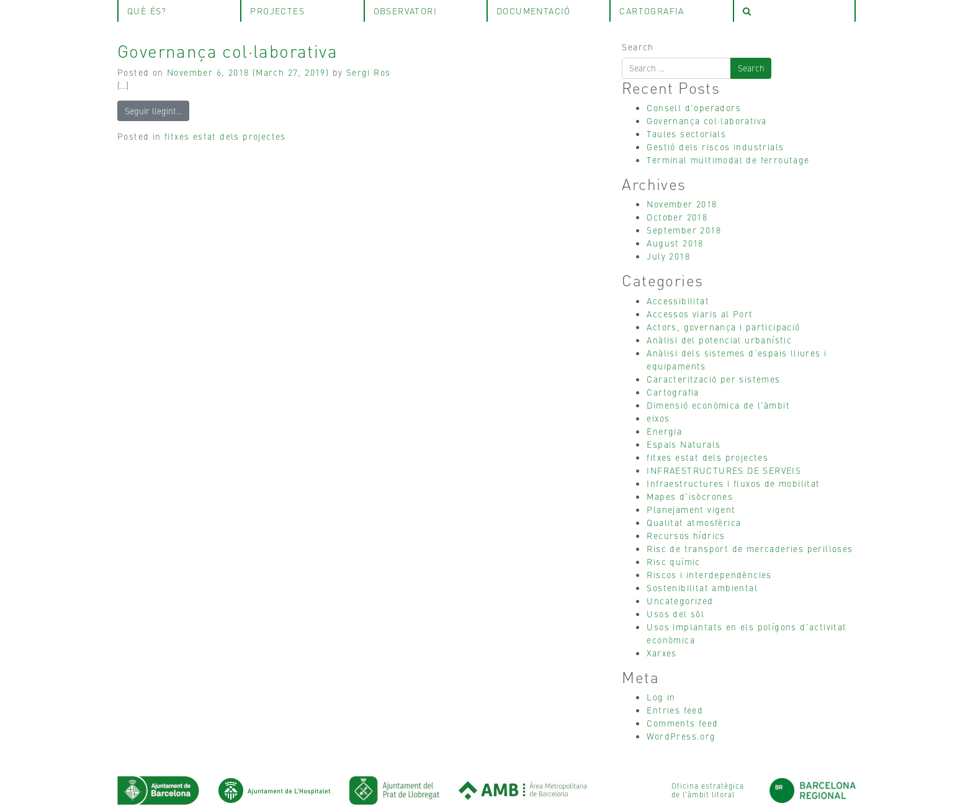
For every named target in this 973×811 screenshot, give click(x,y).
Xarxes (661, 652)
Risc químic (673, 561)
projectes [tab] (277, 10)
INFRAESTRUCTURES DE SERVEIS (724, 470)
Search (637, 46)
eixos (658, 418)
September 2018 (684, 230)
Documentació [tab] (533, 10)
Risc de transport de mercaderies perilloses (750, 548)
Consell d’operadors (694, 107)
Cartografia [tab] (651, 10)
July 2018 (668, 256)
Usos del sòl (675, 613)
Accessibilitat (678, 300)
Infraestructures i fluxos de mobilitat (733, 483)
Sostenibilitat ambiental (702, 587)
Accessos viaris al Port (700, 313)
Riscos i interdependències (709, 574)
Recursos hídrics (686, 535)
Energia (664, 431)
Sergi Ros (368, 72)
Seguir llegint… (153, 110)
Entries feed (675, 710)
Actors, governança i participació (723, 326)
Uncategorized (680, 600)
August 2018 (675, 243)
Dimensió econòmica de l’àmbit (718, 405)
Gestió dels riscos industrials (715, 146)
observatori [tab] (405, 10)
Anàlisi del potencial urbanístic (719, 339)
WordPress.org (681, 736)
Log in (661, 697)
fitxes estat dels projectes (225, 136)
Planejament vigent (691, 509)
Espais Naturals (683, 444)
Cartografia (673, 392)
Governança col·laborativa (227, 50)
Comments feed (682, 723)
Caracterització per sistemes (713, 379)
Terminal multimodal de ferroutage (728, 159)
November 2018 (682, 203)
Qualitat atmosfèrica (694, 522)
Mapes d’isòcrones (690, 496)
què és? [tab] (147, 10)
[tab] (794, 11)
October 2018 (677, 217)
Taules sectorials (686, 133)
